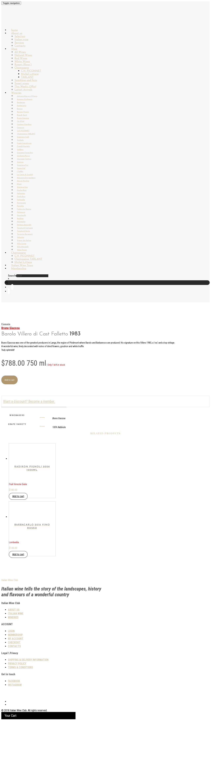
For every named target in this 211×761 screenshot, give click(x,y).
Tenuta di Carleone (25, 228)
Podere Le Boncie (24, 209)
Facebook (14, 721)
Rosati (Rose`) (23, 64)
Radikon (20, 219)
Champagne (22, 68)
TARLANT (27, 77)
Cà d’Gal (20, 121)
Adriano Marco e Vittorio (27, 96)
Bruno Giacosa (23, 118)
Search (12, 276)
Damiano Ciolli (23, 137)
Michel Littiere (30, 74)
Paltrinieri (21, 193)
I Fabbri (20, 172)
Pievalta (20, 206)
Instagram (15, 725)
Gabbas (20, 150)
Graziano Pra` (23, 165)
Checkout (14, 682)
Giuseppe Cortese (24, 159)
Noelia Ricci (22, 190)
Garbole (20, 140)
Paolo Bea (21, 197)
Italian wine (21, 39)
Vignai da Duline (24, 241)
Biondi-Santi (22, 115)
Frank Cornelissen (24, 143)
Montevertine (22, 187)
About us (16, 33)
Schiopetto (21, 222)
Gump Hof (21, 168)
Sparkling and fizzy (26, 80)
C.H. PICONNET (31, 71)
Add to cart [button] (18, 516)
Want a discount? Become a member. (29, 401)
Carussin (20, 128)
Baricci (20, 109)
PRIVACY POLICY (17, 703)
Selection (20, 36)
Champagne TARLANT (26, 134)
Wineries (16, 93)
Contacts (14, 686)
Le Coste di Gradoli (25, 175)
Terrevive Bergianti (25, 234)
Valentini (20, 237)
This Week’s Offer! (25, 86)
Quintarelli (21, 215)
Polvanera (21, 212)
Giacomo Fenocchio (25, 153)
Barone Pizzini (23, 112)
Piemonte (5, 324)
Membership (18, 268)
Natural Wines (23, 55)
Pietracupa (21, 203)
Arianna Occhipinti (24, 99)
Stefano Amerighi (24, 225)
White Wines (22, 61)
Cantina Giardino (24, 124)
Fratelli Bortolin (23, 146)
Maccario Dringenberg (26, 178)
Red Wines (21, 58)
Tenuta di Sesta (23, 231)
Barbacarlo (21, 106)
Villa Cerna (21, 244)
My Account (15, 678)
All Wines (20, 52)
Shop (14, 49)
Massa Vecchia (23, 181)
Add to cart (9, 380)
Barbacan (21, 103)
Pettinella (21, 200)
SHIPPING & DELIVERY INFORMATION (28, 700)
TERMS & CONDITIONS (20, 707)
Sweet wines (22, 83)
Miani (19, 184)
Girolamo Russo (23, 156)
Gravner (20, 162)
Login (11, 671)
